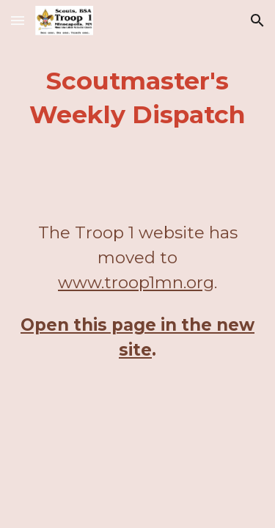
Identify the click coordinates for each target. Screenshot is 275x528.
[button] (17, 20)
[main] (138, 98)
